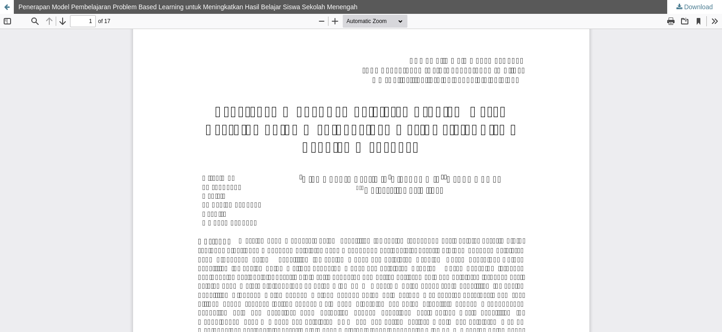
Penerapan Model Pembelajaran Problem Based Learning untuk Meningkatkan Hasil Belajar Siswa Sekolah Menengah (187, 7)
